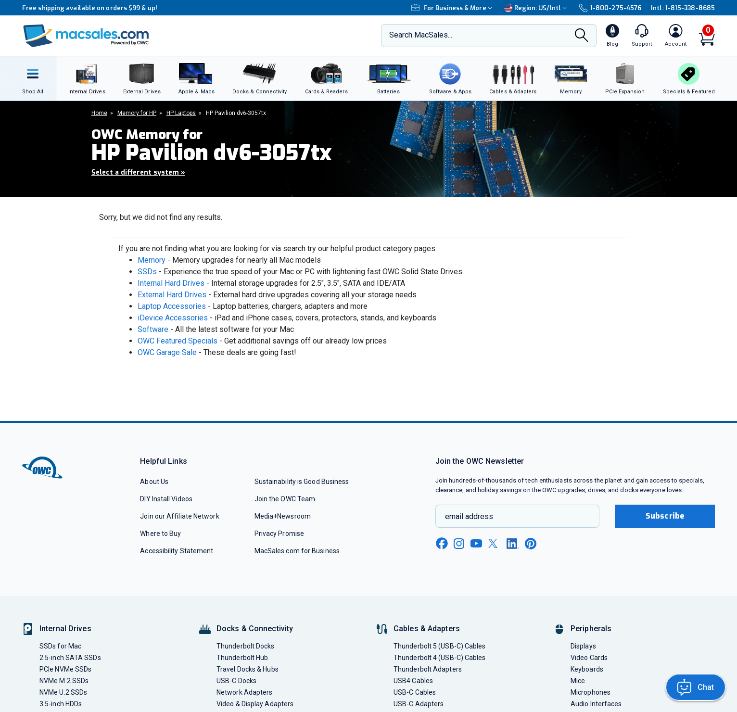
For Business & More (453, 8)
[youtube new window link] (476, 543)
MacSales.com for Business (297, 551)
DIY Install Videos (166, 499)
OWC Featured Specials (177, 340)
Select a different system (138, 172)
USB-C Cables (415, 692)
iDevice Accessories (173, 317)
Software (153, 329)
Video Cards (589, 657)
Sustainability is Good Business (301, 481)
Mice (578, 681)
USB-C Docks (236, 681)
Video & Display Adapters (254, 704)
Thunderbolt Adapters (428, 669)
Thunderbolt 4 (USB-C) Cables (440, 657)
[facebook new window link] (441, 543)
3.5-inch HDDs (60, 704)
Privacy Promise (279, 533)
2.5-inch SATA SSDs (70, 657)
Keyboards (587, 669)
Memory (151, 260)
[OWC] (86, 36)
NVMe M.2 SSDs (64, 681)
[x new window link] (494, 543)
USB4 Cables (413, 681)
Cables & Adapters (427, 628)
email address (469, 516)
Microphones (590, 692)
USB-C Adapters (419, 704)
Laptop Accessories (172, 306)
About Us (154, 481)
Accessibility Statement (176, 551)
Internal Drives (65, 628)
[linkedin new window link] (513, 543)
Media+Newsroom (282, 516)
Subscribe (665, 516)
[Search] (581, 36)
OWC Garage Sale (167, 352)
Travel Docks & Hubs (247, 669)
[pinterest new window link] (530, 543)
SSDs (147, 271)
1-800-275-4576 (610, 8)
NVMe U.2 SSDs (63, 692)
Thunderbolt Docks (245, 646)
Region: (536, 8)
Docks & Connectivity (254, 628)
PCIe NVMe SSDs (65, 669)
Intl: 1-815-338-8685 (683, 8)
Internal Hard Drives (171, 283)
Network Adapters (244, 692)
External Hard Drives (172, 294)
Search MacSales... (420, 34)
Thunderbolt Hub (242, 657)
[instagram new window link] (459, 543)
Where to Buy (160, 533)
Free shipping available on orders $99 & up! (89, 8)
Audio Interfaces (596, 704)
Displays (583, 646)
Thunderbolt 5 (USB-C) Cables (440, 646)
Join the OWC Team (285, 499)
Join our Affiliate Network (179, 516)
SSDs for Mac (60, 646)
